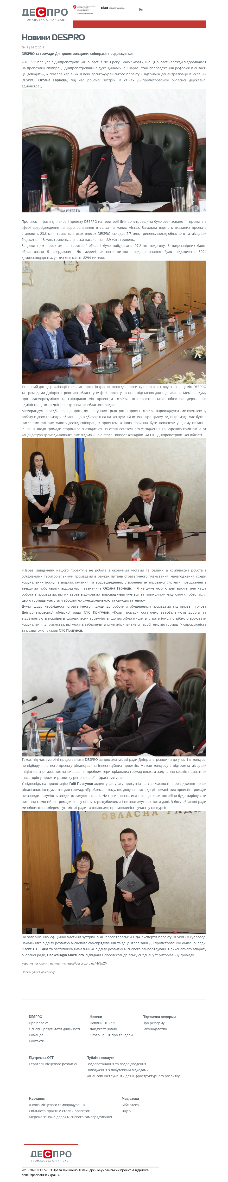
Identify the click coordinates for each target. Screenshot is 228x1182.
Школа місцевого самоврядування (57, 1105)
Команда (36, 1035)
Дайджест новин (103, 1029)
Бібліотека (130, 1105)
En (141, 9)
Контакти (36, 1041)
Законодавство (154, 1029)
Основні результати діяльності (54, 1029)
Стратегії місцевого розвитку (53, 1064)
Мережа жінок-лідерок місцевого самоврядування (70, 1117)
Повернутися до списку (38, 972)
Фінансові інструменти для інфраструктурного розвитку (133, 1076)
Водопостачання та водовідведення (116, 1064)
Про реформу (153, 1023)
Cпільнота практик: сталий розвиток (59, 1111)
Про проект (38, 1023)
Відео (126, 1111)
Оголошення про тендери (111, 1035)
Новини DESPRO (103, 1023)
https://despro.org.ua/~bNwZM (87, 963)
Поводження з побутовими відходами (118, 1070)
